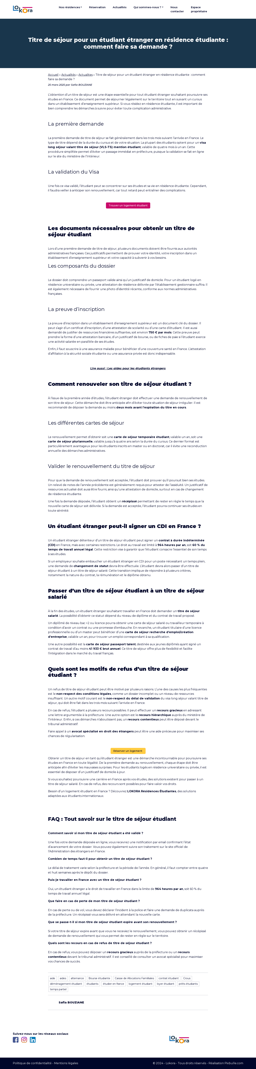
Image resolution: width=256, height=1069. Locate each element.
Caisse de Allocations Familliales (134, 978)
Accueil (53, 74)
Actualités (119, 7)
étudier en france (113, 983)
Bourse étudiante (99, 978)
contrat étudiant (169, 978)
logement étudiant (140, 983)
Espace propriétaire (199, 9)
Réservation (97, 7)
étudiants (92, 983)
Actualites (85, 74)
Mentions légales (66, 1063)
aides (63, 978)
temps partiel (58, 989)
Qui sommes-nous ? (147, 7)
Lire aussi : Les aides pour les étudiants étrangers (128, 368)
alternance (77, 978)
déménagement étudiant (66, 983)
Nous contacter (177, 9)
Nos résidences (69, 7)
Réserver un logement (128, 751)
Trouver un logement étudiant (128, 205)
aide (52, 978)
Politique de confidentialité (32, 1063)
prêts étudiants (188, 983)
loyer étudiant (165, 983)
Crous (186, 978)
